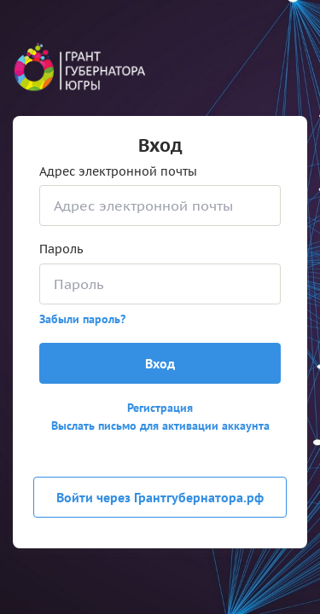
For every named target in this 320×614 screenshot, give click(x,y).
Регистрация (160, 407)
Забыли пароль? (82, 319)
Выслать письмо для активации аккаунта (160, 425)
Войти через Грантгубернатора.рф (160, 497)
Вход (160, 363)
